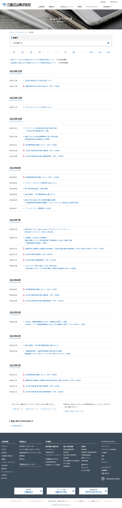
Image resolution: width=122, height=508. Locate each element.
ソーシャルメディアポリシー (35, 501)
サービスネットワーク (8, 472)
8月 (74, 52)
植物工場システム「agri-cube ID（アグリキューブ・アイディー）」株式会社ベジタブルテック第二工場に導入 (47, 230)
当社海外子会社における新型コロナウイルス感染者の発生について (33, 63)
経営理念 (4, 453)
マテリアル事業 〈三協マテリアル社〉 (29, 449)
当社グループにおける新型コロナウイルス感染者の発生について (33, 59)
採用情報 (106, 7)
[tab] (42, 6)
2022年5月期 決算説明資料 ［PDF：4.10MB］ (41, 260)
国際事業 (22, 456)
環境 (103, 456)
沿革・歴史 (5, 465)
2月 (22, 52)
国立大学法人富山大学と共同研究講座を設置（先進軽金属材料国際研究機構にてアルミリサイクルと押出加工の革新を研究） (52, 201)
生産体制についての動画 (53, 465)
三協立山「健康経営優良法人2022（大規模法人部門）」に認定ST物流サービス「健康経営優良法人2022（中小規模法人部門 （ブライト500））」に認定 (55, 323)
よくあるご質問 (85, 470)
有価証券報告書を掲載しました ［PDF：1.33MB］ (43, 177)
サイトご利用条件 (79, 501)
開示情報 (84, 449)
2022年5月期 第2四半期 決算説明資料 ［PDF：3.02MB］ (45, 392)
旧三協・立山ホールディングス (74, 411)
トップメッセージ (50, 449)
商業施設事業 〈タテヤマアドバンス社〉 (30, 453)
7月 (65, 52)
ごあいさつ (5, 446)
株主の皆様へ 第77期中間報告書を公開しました (42, 345)
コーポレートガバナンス (8, 462)
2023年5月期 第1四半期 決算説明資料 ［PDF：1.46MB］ (45, 156)
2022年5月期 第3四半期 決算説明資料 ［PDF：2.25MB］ (45, 301)
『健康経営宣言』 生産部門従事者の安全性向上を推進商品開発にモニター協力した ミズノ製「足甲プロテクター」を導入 (48, 352)
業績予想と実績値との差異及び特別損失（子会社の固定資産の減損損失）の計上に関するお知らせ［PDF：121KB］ (65, 248)
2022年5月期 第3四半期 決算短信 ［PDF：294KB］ (43, 295)
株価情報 (66, 466)
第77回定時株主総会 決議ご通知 (36, 188)
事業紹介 (52, 7)
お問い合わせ (114, 2)
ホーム (12, 32)
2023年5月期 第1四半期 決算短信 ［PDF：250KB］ (43, 150)
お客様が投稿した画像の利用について (58, 501)
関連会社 (4, 469)
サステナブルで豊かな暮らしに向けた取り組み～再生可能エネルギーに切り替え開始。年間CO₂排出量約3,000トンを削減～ (51, 267)
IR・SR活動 (66, 463)
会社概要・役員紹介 (7, 456)
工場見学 (4, 475)
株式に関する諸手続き (69, 455)
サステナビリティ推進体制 (109, 449)
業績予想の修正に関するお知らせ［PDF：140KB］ (43, 86)
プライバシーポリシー (16, 501)
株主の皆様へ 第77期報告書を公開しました (40, 194)
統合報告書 (84, 461)
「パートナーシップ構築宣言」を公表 (38, 208)
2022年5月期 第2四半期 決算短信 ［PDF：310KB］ (43, 386)
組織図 (4, 459)
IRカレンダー (85, 467)
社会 (103, 459)
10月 (91, 52)
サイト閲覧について (94, 501)
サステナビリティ (92, 7)
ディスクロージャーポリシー (53, 455)
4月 (39, 52)
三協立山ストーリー (67, 7)
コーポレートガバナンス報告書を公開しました (41, 183)
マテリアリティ (106, 446)
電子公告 (4, 478)
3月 (31, 52)
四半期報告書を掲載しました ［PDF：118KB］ (42, 145)
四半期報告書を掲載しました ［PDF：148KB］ (42, 374)
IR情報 (79, 7)
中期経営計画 (50, 452)
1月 (14, 52)
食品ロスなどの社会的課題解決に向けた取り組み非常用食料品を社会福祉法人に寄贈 (41, 137)
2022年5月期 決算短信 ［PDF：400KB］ (39, 254)
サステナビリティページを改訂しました (38, 107)
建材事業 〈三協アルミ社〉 (26, 446)
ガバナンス (105, 462)
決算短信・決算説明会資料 (89, 452)
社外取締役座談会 (51, 462)
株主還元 (66, 458)
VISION (4, 449)
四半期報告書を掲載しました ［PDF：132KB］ (42, 289)
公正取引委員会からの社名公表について (38, 80)
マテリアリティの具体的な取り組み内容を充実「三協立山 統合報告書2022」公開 (41, 129)
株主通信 (66, 452)
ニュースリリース (21, 32)
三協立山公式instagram (113, 479)
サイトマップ (108, 501)
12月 (108, 52)
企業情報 (41, 7)
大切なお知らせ (17, 426)
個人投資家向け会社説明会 (71, 461)
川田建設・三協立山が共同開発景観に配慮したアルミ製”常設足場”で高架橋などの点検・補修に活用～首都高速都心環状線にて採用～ (48, 240)
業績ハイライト (85, 458)
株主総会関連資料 (68, 449)
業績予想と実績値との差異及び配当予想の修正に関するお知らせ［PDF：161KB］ (54, 380)
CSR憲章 (104, 453)
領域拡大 (22, 459)
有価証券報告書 (86, 455)
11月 (99, 52)
